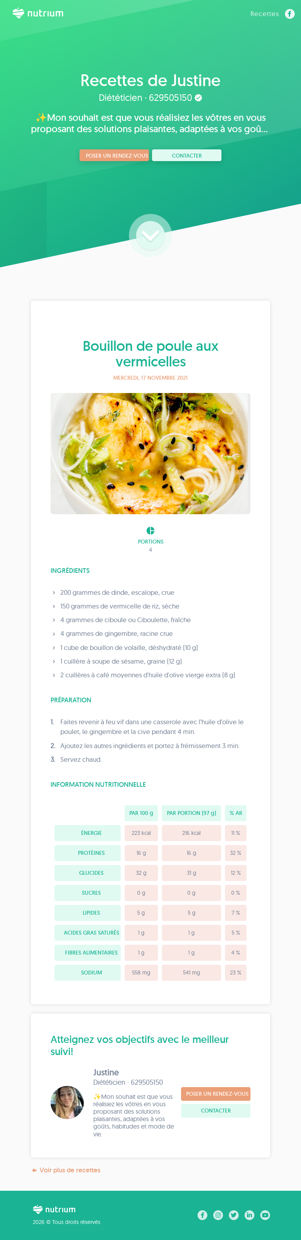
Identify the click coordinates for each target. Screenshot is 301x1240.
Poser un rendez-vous (117, 155)
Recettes (264, 13)
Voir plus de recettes (65, 1170)
